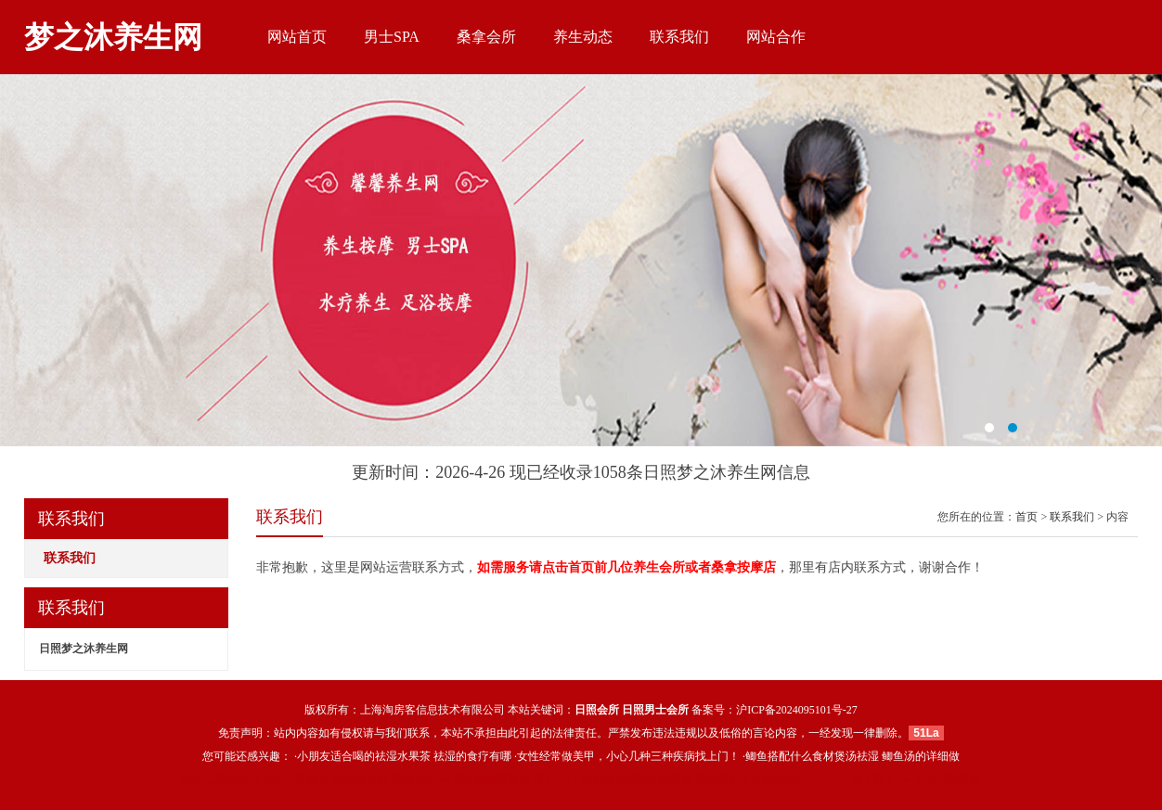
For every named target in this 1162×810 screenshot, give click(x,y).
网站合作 (776, 37)
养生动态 (583, 37)
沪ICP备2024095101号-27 (797, 709)
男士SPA (392, 37)
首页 (1026, 516)
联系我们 (679, 37)
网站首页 (297, 37)
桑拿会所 (486, 37)
